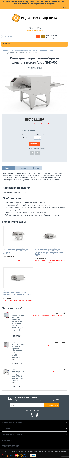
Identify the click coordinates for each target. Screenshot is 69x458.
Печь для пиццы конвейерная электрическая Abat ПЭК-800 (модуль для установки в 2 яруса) (17, 293)
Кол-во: (24, 138)
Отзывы (36, 168)
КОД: (24, 134)
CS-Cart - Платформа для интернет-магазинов (49, 451)
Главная (5, 50)
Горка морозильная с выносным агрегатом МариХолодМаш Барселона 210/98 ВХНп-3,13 (18, 349)
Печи (35, 50)
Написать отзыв (34, 68)
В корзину (34, 144)
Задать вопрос (28, 130)
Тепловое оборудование (21, 50)
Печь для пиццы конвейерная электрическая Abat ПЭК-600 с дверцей (15, 251)
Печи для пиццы (46, 50)
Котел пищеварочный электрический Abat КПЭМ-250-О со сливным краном (18, 375)
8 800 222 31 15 (34, 29)
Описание (8, 168)
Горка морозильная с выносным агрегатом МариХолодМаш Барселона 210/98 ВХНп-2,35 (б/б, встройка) (18, 321)
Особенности (22, 168)
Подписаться (51, 405)
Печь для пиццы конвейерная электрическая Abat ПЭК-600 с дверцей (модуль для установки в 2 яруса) (49, 252)
